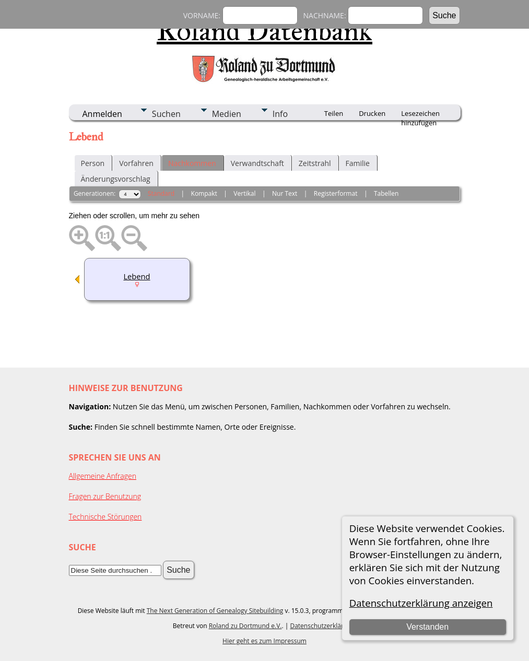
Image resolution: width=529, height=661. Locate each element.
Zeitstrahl (315, 163)
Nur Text (284, 193)
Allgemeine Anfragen (103, 476)
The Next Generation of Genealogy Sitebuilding (215, 610)
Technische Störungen (105, 517)
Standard (161, 193)
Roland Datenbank (264, 31)
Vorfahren (136, 163)
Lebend (136, 276)
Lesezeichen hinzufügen (420, 114)
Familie (358, 163)
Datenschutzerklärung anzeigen (421, 602)
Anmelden (102, 114)
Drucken (372, 113)
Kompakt (204, 193)
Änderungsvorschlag (115, 179)
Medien (226, 114)
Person (93, 163)
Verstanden (427, 626)
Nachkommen (192, 163)
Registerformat (336, 193)
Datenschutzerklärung (322, 625)
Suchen (166, 114)
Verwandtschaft (257, 163)
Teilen (333, 113)
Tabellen (386, 193)
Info (280, 114)
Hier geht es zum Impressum (264, 640)
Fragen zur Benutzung (105, 496)
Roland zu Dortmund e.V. (245, 625)
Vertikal (244, 193)
